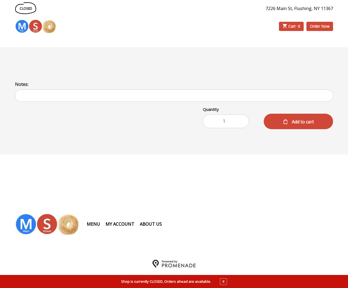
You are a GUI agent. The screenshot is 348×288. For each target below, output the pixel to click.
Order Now (320, 26)
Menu (93, 224)
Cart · (291, 26)
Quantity (211, 109)
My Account (119, 224)
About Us (151, 224)
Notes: (21, 84)
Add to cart (302, 122)
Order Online (87, 26)
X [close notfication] (223, 281)
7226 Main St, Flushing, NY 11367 (299, 8)
